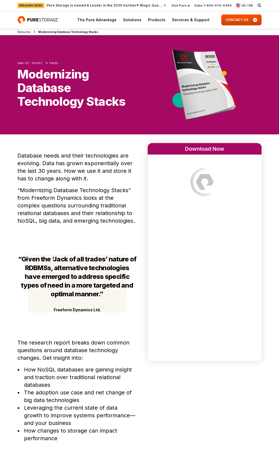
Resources (24, 32)
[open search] (259, 5)
